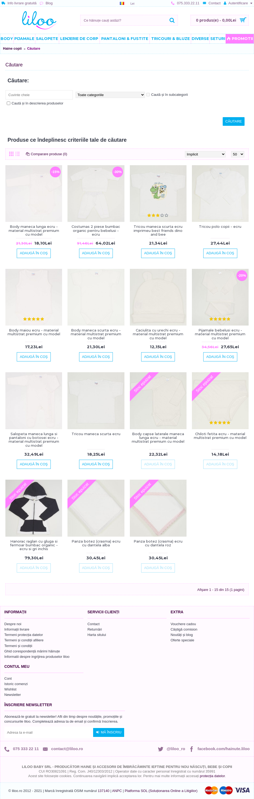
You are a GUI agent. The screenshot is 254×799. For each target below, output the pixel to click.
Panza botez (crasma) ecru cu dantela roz (158, 543)
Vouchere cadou (183, 624)
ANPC (117, 791)
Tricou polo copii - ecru (220, 226)
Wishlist (10, 689)
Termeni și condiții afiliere (23, 640)
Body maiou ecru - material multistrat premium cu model (34, 332)
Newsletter (12, 695)
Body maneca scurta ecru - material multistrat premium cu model (96, 334)
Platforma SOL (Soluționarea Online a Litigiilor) (161, 791)
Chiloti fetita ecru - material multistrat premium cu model (220, 436)
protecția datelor (212, 776)
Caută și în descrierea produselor (35, 103)
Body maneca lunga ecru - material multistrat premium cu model (34, 230)
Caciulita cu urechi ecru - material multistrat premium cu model (158, 334)
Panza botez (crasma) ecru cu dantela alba (96, 543)
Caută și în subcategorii (167, 95)
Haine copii (12, 48)
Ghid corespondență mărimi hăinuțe (32, 651)
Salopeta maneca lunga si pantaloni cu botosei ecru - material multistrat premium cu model (34, 440)
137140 (103, 791)
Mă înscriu (108, 732)
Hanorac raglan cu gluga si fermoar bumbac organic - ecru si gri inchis (34, 545)
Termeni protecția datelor (23, 635)
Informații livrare (16, 629)
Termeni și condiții (18, 646)
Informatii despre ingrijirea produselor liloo (36, 657)
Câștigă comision (184, 629)
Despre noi (12, 624)
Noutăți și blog (182, 635)
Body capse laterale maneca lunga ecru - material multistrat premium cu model (158, 438)
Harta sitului (96, 635)
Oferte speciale (182, 640)
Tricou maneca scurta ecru (96, 434)
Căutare (33, 48)
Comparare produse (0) (49, 154)
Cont (8, 678)
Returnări (94, 629)
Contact (93, 624)
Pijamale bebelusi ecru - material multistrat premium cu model (220, 334)
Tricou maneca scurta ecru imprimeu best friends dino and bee (158, 230)
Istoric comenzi (16, 684)
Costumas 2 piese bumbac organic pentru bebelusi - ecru (96, 230)
